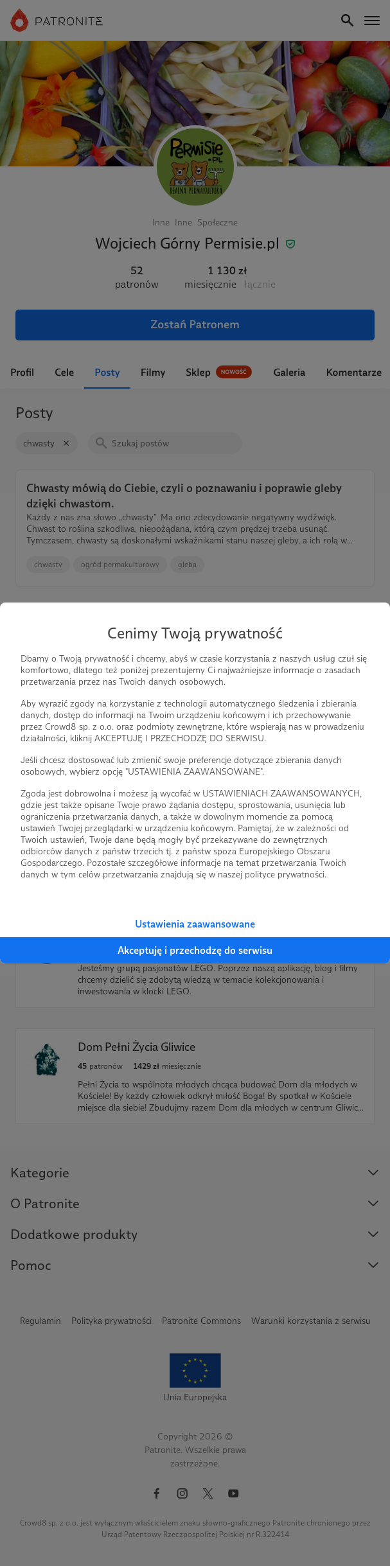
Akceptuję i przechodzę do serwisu (195, 950)
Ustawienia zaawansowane (195, 924)
